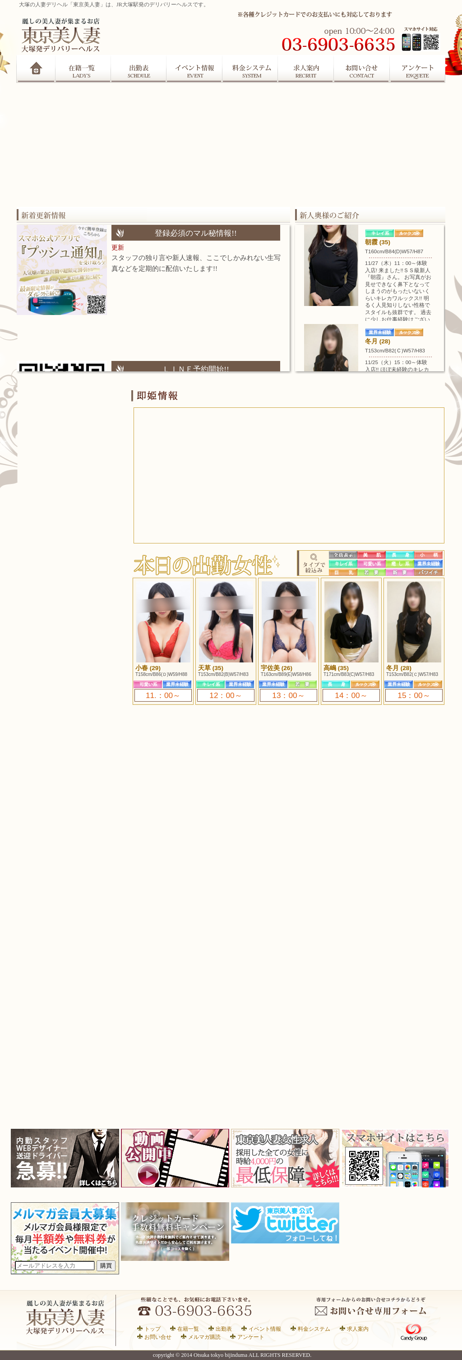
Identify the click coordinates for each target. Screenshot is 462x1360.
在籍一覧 (83, 69)
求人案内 (306, 69)
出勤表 (138, 69)
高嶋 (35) (336, 668)
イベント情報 (265, 1329)
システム (250, 69)
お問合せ (362, 69)
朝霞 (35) (377, 242)
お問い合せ (157, 1337)
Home (35, 69)
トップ (152, 1329)
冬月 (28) (377, 341)
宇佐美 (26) (276, 668)
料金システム (314, 1329)
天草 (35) (210, 668)
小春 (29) (148, 668)
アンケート (418, 69)
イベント (194, 69)
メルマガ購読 (204, 1337)
